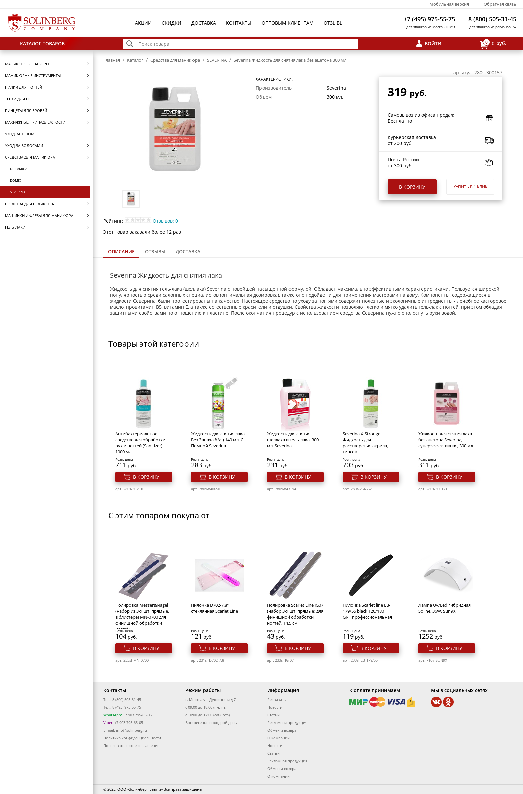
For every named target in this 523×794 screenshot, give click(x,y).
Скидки (171, 23)
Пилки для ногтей (23, 87)
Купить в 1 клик (470, 187)
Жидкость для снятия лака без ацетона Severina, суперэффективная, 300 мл (445, 440)
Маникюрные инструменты (33, 75)
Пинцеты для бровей (26, 110)
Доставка (203, 23)
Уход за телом (19, 133)
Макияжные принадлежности (35, 122)
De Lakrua (18, 168)
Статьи (273, 714)
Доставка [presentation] (188, 251)
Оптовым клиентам (288, 23)
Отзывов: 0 (165, 221)
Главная (111, 60)
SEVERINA (17, 192)
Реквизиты (276, 699)
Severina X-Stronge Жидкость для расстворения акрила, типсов (365, 443)
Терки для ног (19, 98)
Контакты (238, 23)
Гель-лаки (15, 227)
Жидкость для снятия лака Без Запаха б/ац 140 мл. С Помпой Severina (218, 440)
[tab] (121, 252)
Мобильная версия (449, 4)
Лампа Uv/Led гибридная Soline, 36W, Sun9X (444, 608)
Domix (15, 180)
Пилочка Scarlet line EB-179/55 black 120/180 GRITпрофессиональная (367, 611)
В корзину (412, 187)
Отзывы (334, 23)
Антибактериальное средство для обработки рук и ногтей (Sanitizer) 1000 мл (140, 443)
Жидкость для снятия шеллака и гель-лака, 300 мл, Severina (293, 440)
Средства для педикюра (29, 203)
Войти (433, 43)
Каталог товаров (42, 43)
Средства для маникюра (30, 157)
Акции (143, 23)
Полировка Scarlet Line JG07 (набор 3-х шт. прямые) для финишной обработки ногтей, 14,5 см (295, 614)
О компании (278, 737)
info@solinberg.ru (131, 730)
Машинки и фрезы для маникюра (39, 215)
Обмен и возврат (282, 730)
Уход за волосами (24, 145)
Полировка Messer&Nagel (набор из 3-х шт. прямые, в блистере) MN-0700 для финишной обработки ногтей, (142, 617)
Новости (274, 707)
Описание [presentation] (121, 251)
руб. (493, 44)
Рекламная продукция (287, 722)
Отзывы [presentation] (155, 251)
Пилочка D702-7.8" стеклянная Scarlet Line (214, 608)
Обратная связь (500, 4)
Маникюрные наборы (27, 63)
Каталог (135, 60)
